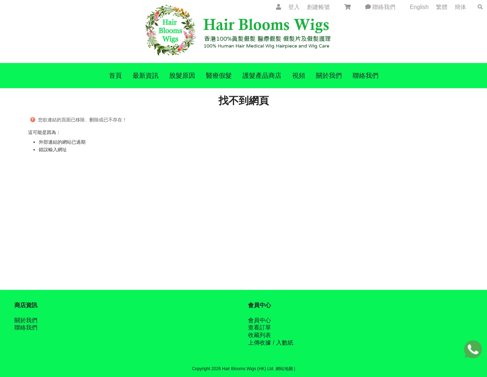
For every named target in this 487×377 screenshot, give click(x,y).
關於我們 (25, 320)
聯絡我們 (380, 7)
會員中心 (259, 320)
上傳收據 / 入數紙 (270, 343)
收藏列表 (259, 335)
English (420, 7)
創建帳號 (318, 7)
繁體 (441, 7)
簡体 (460, 7)
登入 (294, 7)
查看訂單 (259, 327)
